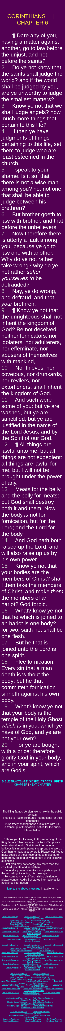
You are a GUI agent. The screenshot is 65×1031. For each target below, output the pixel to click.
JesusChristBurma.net (54, 956)
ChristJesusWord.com (51, 993)
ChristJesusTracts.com (18, 1012)
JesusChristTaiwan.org (10, 932)
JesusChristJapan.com (54, 989)
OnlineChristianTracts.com (43, 998)
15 (4, 566)
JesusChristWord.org (11, 936)
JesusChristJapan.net (35, 955)
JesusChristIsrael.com (18, 974)
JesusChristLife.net (46, 951)
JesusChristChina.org (41, 924)
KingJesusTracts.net (54, 1019)
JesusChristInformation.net (21, 951)
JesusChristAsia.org (32, 917)
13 (4, 489)
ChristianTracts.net (32, 970)
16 (4, 610)
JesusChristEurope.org (54, 917)
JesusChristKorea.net (55, 953)
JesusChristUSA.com (17, 977)
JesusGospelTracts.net (32, 1017)
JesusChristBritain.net (35, 947)
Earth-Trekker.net (34, 962)
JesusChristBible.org (30, 936)
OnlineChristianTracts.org (43, 1002)
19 (4, 706)
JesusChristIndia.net (32, 956)
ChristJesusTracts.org (41, 1012)
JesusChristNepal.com (11, 985)
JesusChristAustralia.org (54, 932)
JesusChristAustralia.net (54, 960)
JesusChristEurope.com (20, 975)
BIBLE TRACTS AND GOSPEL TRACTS (27, 781)
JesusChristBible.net (30, 964)
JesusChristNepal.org (10, 928)
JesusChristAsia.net (31, 945)
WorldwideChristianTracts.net (32, 1008)
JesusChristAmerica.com (40, 977)
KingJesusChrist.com (11, 1021)
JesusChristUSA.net (17, 949)
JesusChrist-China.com (39, 987)
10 (4, 368)
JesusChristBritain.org (35, 918)
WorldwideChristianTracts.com (32, 1000)
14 (4, 540)
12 (4, 444)
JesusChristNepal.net (10, 956)
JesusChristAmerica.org (40, 920)
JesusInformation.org (32, 939)
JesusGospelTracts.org (42, 1015)
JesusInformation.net (32, 968)
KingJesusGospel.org (32, 937)
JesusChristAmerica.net (40, 949)
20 (4, 745)
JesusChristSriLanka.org (35, 930)
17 (4, 642)
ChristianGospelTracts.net (17, 1006)
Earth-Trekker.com (40, 983)
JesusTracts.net (50, 968)
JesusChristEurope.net (54, 945)
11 (4, 400)
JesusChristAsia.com (41, 974)
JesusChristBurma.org (55, 928)
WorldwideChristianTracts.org (32, 1004)
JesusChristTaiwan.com (11, 989)
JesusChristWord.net (11, 964)
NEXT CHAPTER (40, 784)
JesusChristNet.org (46, 922)
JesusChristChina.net (32, 953)
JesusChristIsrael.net (10, 945)
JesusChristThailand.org (32, 932)
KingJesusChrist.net (54, 1021)
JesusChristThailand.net (32, 960)
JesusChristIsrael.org (10, 917)
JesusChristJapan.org (44, 926)
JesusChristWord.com (10, 993)
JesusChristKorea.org (21, 926)
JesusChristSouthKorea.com (37, 981)
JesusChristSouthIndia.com (36, 985)
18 (4, 662)
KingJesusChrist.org (33, 1021)
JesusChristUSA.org (17, 920)
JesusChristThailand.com (32, 989)
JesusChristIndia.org (32, 928)
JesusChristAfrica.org (18, 924)
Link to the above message (23, 888)
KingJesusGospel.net (32, 966)
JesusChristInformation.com (21, 979)
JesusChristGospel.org (50, 936)
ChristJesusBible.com (32, 994)
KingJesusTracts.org (33, 1019)
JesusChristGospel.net (50, 964)
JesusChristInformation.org (21, 922)
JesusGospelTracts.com (18, 1015)
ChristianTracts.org (32, 941)
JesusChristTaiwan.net (10, 960)
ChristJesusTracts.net (32, 1013)
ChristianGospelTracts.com (16, 998)
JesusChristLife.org (13, 939)
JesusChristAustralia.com (34, 991)
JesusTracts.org (50, 939)
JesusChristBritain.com (45, 975)
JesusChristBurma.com (10, 981)
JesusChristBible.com (31, 993)
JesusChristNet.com (47, 979)
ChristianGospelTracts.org (17, 1002)
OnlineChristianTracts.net (42, 1006)
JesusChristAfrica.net (10, 953)
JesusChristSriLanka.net (35, 958)
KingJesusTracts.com (11, 1019)
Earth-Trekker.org (34, 934)
